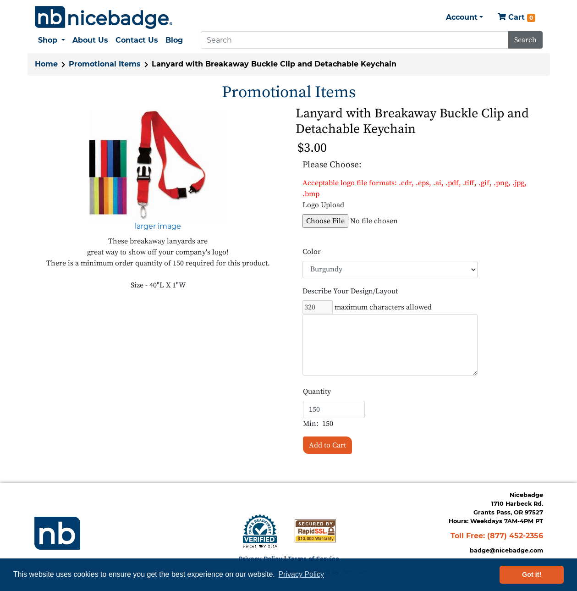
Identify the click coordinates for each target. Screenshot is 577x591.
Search (525, 39)
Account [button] (462, 17)
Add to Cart (327, 445)
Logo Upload (323, 205)
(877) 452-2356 (515, 535)
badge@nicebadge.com (506, 550)
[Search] (355, 40)
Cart (516, 17)
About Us (90, 40)
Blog (174, 40)
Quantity (317, 391)
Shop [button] (49, 40)
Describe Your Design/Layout (350, 291)
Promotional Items (105, 64)
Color (311, 251)
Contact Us (136, 40)
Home (46, 64)
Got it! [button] (531, 574)
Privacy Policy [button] (301, 574)
